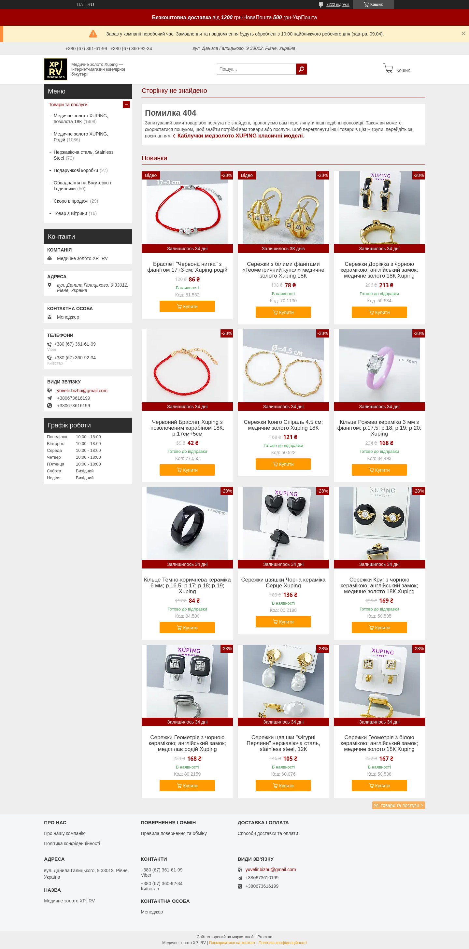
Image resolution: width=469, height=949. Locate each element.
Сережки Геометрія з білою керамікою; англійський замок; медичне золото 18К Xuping (379, 743)
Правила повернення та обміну (173, 833)
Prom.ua (265, 937)
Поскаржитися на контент (232, 943)
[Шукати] (301, 69)
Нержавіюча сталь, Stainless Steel (84, 155)
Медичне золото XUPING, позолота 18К (81, 118)
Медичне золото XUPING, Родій (81, 136)
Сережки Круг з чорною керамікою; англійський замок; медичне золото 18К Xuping (379, 586)
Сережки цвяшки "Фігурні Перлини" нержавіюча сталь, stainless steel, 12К (283, 743)
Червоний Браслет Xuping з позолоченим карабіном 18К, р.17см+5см (187, 428)
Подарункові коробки (76, 170)
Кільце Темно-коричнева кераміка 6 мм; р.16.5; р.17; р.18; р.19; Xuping (187, 586)
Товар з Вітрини (70, 213)
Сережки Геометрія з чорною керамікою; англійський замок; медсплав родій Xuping (187, 743)
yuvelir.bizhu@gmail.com (82, 390)
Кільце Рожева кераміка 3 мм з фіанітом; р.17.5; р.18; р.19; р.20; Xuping (379, 428)
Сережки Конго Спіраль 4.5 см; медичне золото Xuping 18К (283, 425)
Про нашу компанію (65, 833)
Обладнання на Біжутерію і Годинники (82, 185)
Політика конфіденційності (72, 843)
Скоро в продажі (71, 201)
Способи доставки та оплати (268, 833)
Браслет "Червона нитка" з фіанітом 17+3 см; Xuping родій (187, 267)
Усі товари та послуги (396, 805)
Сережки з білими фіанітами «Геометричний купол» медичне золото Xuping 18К (283, 270)
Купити (190, 306)
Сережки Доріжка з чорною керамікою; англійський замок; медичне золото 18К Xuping (379, 270)
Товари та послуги (68, 104)
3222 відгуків (337, 4)
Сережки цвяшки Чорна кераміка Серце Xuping (283, 583)
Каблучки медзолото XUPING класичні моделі (240, 136)
